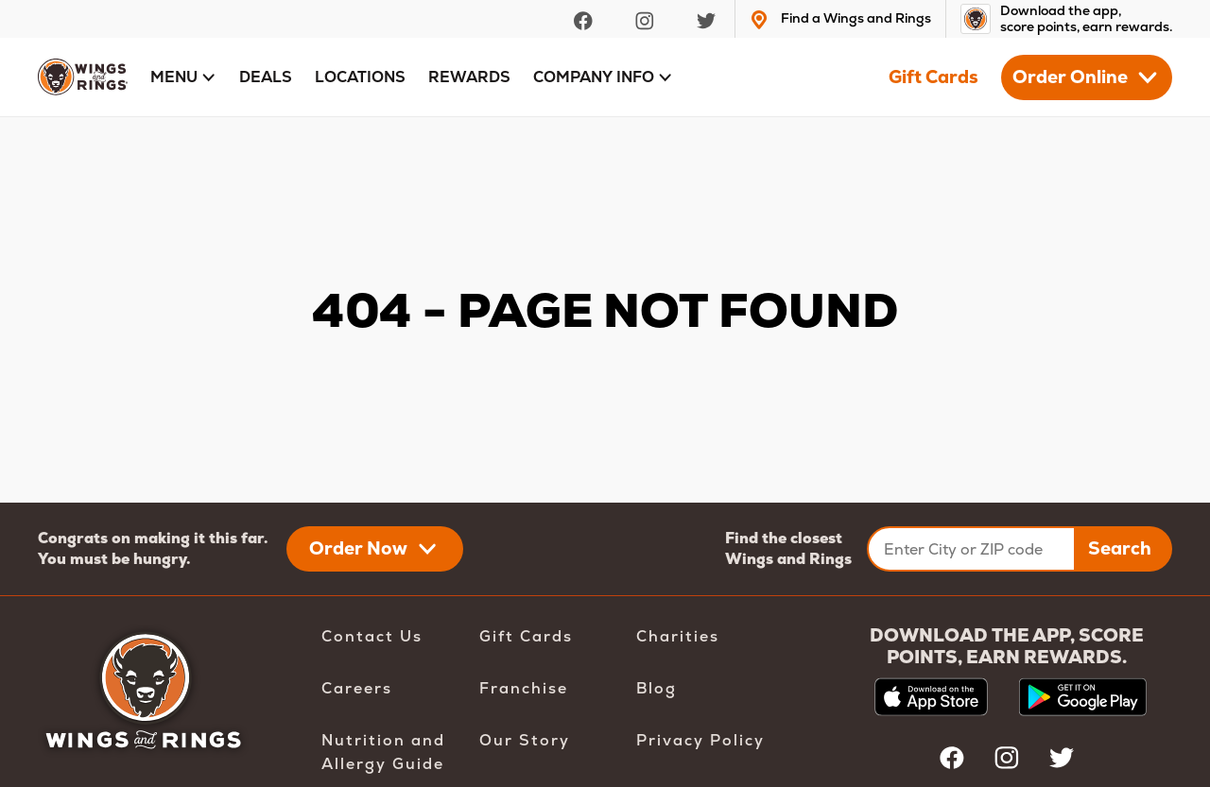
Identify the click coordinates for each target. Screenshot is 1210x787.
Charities (677, 636)
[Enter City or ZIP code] (971, 549)
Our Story (524, 740)
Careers (356, 688)
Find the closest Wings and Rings (788, 548)
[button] (183, 77)
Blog (656, 688)
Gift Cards (933, 77)
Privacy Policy (700, 740)
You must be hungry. (114, 559)
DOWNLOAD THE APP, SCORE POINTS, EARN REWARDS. (1007, 646)
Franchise (523, 688)
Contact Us (372, 636)
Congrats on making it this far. (153, 538)
